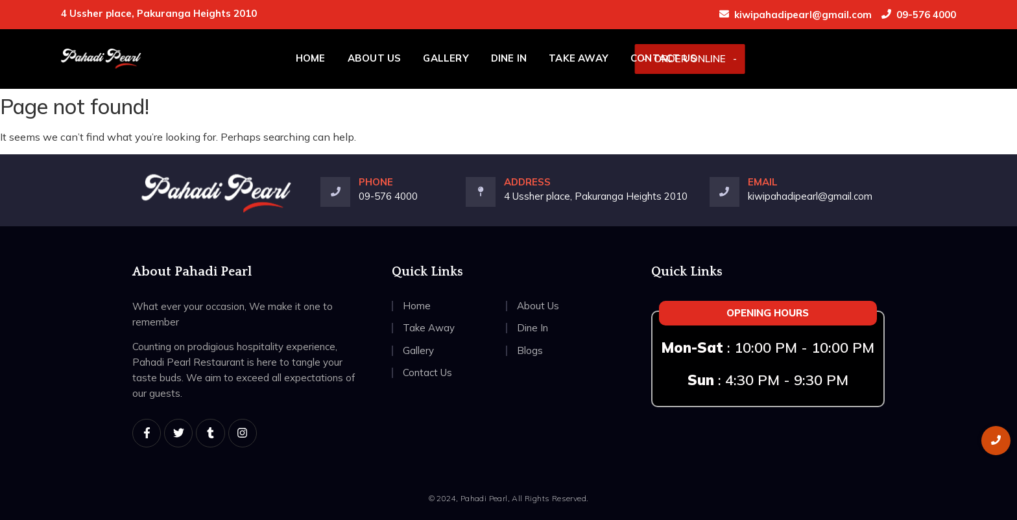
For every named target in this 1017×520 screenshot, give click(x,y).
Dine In (509, 58)
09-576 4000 (926, 14)
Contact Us (663, 58)
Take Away (578, 58)
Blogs (530, 350)
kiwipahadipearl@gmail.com (803, 14)
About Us (374, 58)
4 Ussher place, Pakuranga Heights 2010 (596, 196)
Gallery (445, 58)
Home (311, 58)
